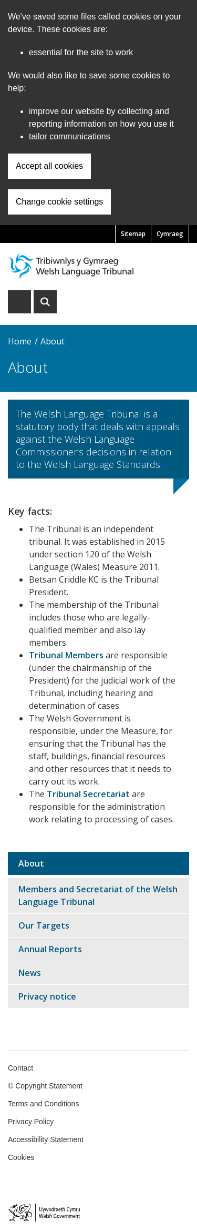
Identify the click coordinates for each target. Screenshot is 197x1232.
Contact (20, 1068)
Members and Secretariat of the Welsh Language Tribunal (98, 895)
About (52, 341)
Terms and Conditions (43, 1103)
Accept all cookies (49, 165)
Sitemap (133, 233)
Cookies (21, 1157)
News (29, 973)
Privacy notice (47, 996)
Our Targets (43, 925)
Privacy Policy (31, 1121)
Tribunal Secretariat (88, 794)
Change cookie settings (59, 201)
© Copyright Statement (45, 1086)
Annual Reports (50, 949)
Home (20, 341)
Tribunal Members (66, 655)
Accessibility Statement (46, 1139)
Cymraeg (170, 233)
